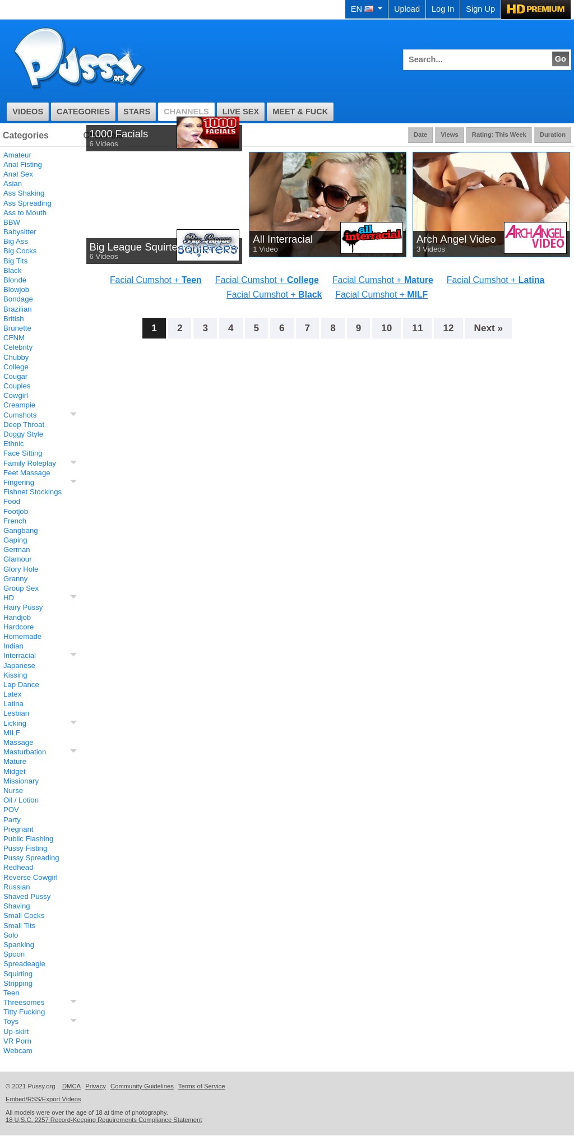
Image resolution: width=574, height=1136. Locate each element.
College (16, 367)
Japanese (19, 665)
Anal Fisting (22, 164)
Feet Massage (26, 473)
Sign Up (480, 8)
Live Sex (241, 111)
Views (450, 134)
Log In (443, 8)
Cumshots (19, 415)
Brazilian (17, 309)
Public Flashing (28, 838)
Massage (18, 742)
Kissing (15, 675)
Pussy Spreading (31, 858)
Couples (16, 386)
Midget (14, 771)
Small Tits (19, 925)
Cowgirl (15, 395)
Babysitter (19, 232)
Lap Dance (21, 684)
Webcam (18, 1050)
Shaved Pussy (26, 896)
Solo (10, 935)
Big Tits (15, 261)
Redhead (18, 867)
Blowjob (16, 289)
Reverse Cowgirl (30, 877)
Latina (13, 703)
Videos (27, 111)
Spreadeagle (24, 963)
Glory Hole (20, 569)
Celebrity (18, 347)
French (14, 521)
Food (11, 501)
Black (12, 270)
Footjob (15, 511)
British (13, 318)
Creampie (19, 405)
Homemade (22, 636)
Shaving (16, 906)
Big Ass (15, 241)
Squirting (18, 974)
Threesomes (23, 1002)
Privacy (95, 1086)
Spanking (18, 944)
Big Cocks (19, 251)
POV (11, 809)
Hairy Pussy (23, 607)
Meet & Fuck (300, 111)
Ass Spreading (27, 203)
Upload (407, 8)
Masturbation (24, 752)
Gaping (15, 540)
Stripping (18, 983)
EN (366, 8)
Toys (10, 1021)
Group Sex (21, 588)
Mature (14, 761)
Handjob (17, 617)
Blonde (14, 280)
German (16, 549)
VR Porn (17, 1041)
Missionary (21, 781)
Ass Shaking (23, 193)
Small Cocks (23, 915)
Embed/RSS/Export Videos (43, 1099)
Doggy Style (23, 434)
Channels (186, 111)
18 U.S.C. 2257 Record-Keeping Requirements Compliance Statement (104, 1119)
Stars (136, 111)
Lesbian (16, 713)
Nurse (13, 790)
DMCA (71, 1086)
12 (448, 327)
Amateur (17, 155)
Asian (12, 183)
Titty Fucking (24, 1012)
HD (8, 597)
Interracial (19, 655)
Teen (11, 993)
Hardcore (18, 627)
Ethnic (13, 443)
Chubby (16, 357)
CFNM (14, 337)
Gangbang (20, 530)
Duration (553, 134)
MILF (11, 733)
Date (420, 134)
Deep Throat (23, 424)
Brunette (17, 328)
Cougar (15, 376)
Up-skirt (16, 1031)
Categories (83, 111)
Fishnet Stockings (32, 492)
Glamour (17, 559)
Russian (16, 887)
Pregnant (18, 829)
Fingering (18, 482)
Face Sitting (23, 453)
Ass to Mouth (25, 212)
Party (12, 819)
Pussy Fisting (25, 848)
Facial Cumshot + (156, 280)
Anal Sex (18, 174)
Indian (13, 646)
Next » (488, 327)
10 (386, 327)
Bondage (18, 299)
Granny (15, 578)
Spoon (14, 954)
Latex (12, 694)
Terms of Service (201, 1086)
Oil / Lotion (21, 800)
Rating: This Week (499, 134)
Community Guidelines (142, 1086)
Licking (14, 723)
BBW (11, 222)
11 (417, 327)
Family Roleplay (29, 463)
